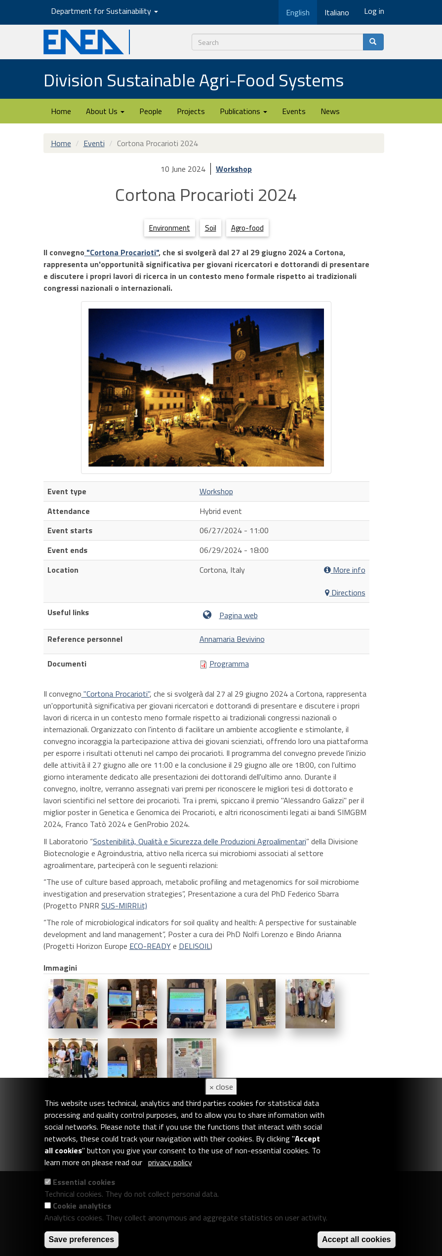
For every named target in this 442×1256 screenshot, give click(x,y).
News (330, 111)
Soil (210, 228)
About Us (105, 111)
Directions (345, 592)
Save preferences (82, 1239)
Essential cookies (84, 1182)
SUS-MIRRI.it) (124, 905)
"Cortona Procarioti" (121, 252)
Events (294, 111)
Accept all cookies (356, 1239)
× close (221, 1087)
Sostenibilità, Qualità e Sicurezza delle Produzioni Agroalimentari (199, 841)
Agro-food (247, 228)
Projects (191, 111)
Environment (169, 228)
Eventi (94, 143)
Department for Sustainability (104, 11)
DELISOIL (194, 946)
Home (61, 111)
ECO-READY (150, 946)
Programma (229, 663)
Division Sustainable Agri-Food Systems (193, 79)
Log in (374, 11)
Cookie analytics (82, 1206)
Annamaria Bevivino (232, 639)
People (150, 111)
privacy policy (170, 1162)
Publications (243, 111)
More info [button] (344, 570)
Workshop (234, 169)
